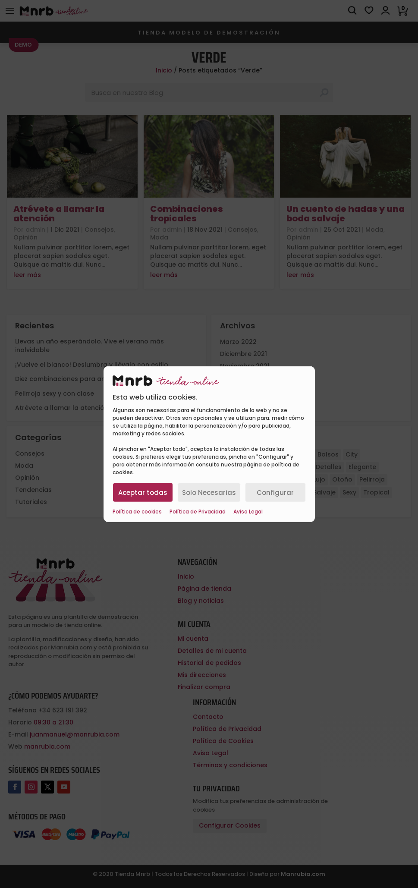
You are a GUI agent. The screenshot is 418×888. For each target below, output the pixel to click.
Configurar (275, 492)
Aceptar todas (142, 492)
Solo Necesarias (209, 492)
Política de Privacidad (198, 512)
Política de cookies (137, 512)
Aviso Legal (248, 512)
